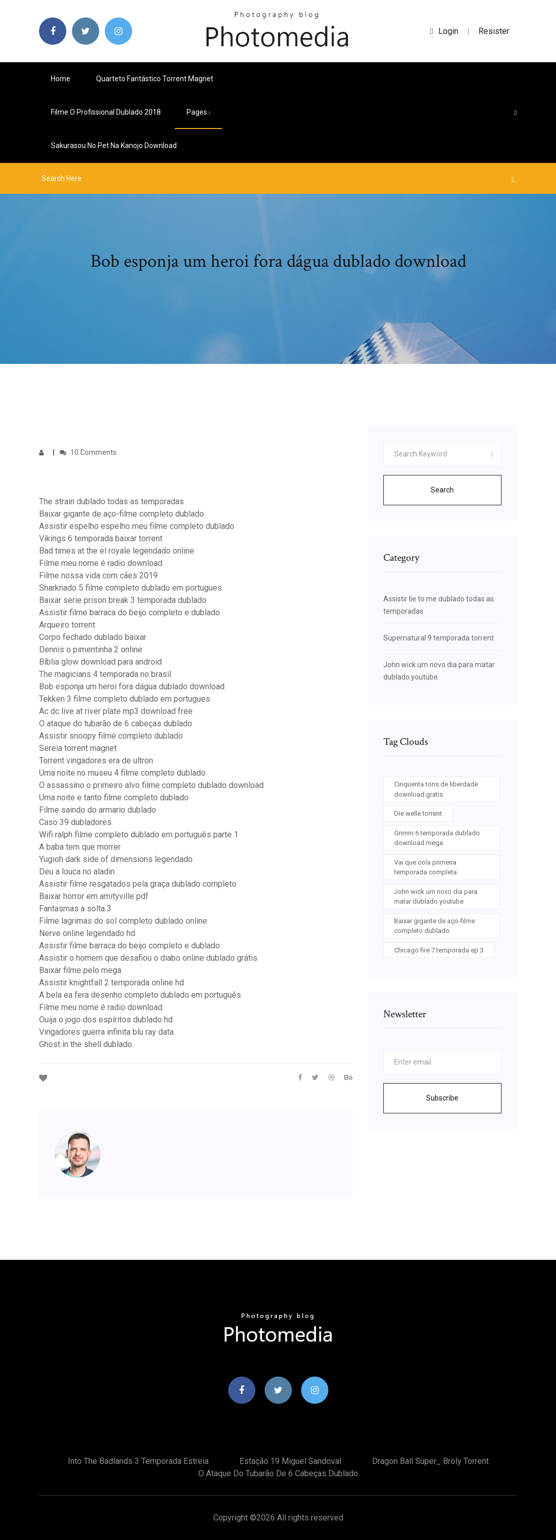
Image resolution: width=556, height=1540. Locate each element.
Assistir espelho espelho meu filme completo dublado (136, 526)
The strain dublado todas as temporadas (111, 501)
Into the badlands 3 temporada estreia (138, 1461)
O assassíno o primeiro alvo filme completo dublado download (151, 785)
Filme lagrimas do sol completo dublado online (123, 921)
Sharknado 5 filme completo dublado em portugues (130, 588)
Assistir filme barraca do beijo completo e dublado (129, 612)
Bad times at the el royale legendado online (116, 551)
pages (198, 112)
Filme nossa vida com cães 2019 (98, 575)
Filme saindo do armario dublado (97, 810)
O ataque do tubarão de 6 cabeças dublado (115, 723)
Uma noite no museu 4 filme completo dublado (122, 773)
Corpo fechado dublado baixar (92, 637)
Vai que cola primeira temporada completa (425, 867)
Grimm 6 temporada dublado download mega (437, 838)
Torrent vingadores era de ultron (96, 760)
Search (442, 490)
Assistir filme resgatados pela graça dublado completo (137, 884)
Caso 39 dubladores (75, 822)
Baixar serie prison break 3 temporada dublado (123, 600)
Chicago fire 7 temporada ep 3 (439, 950)
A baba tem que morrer (80, 847)
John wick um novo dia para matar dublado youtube (435, 897)
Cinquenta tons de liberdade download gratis (436, 789)
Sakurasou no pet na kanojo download (114, 145)
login (444, 31)
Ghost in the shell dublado (85, 1044)
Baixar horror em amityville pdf (94, 896)
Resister (493, 31)
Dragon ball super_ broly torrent (430, 1461)
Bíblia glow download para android (100, 662)
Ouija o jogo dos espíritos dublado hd (106, 1019)
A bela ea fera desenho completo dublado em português (140, 995)
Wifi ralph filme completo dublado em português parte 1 (138, 834)
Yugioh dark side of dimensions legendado (116, 859)
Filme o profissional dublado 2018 (106, 112)
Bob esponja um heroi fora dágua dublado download (132, 686)
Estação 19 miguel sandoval (290, 1461)
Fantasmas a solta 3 (75, 908)
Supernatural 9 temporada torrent (438, 638)
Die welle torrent (418, 813)
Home (60, 79)
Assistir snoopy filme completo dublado (111, 736)
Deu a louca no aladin (77, 871)
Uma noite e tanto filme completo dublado (114, 797)
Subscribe (442, 1098)
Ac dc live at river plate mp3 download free (116, 711)
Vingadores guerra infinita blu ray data (106, 1032)
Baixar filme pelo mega (80, 970)
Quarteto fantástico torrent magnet (154, 79)
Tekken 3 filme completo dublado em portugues (124, 699)
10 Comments (88, 452)
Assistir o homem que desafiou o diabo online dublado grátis (148, 958)
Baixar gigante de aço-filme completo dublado (121, 514)
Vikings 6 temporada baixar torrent (100, 538)
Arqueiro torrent (67, 625)
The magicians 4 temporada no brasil (105, 674)
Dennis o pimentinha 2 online (90, 649)
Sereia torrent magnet (78, 748)
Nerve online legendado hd (87, 933)
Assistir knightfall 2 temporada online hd (111, 982)
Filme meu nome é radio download (100, 563)
